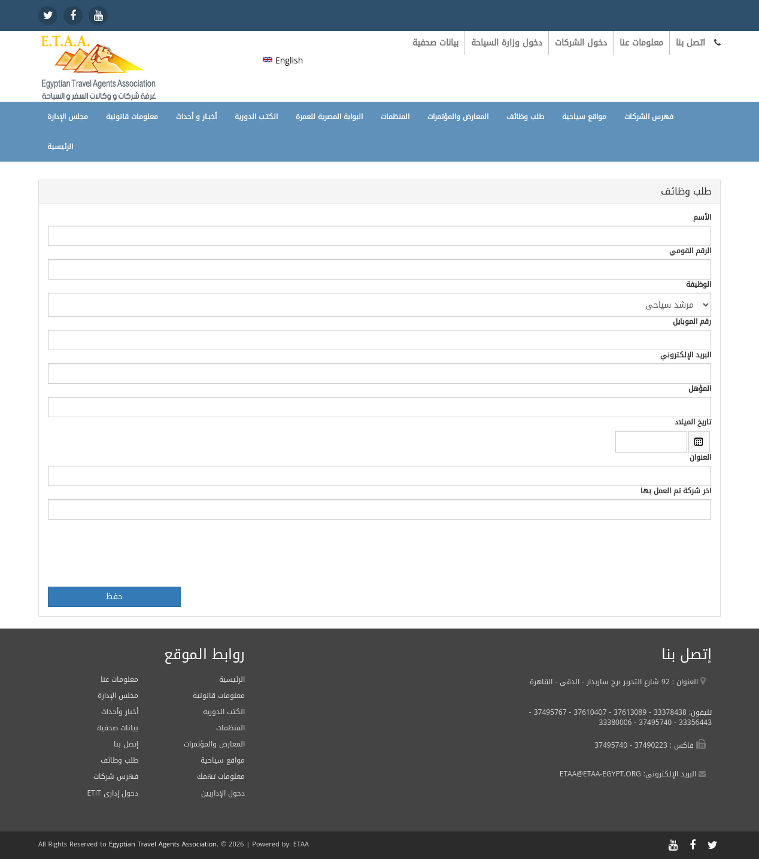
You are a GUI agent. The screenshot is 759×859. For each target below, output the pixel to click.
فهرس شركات (115, 776)
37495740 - (652, 722)
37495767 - (548, 712)
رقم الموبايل (692, 322)
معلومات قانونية (132, 116)
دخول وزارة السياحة (506, 43)
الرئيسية (60, 146)
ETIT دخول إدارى (112, 793)
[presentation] (139, 553)
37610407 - (587, 712)
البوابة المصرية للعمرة (329, 116)
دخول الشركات (581, 43)
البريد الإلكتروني (685, 355)
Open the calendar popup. (699, 442)
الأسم (702, 218)
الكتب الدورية (224, 711)
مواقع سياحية (584, 116)
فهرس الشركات (648, 116)
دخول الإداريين (223, 793)
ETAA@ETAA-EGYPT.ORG (600, 774)
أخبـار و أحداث (196, 116)
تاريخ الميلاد (693, 422)
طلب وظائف (525, 116)
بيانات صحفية (435, 43)
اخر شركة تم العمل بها (675, 491)
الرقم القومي (690, 251)
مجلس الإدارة (67, 116)
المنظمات (395, 116)
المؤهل (699, 389)
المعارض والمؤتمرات (457, 116)
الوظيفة (698, 285)
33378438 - (666, 712)
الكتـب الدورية (256, 116)
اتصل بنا (690, 43)
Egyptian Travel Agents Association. (163, 844)
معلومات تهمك (221, 776)
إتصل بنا (126, 744)
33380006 (615, 722)
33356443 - (692, 722)
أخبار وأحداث (119, 711)
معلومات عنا (641, 43)
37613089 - (626, 712)
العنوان (700, 458)
